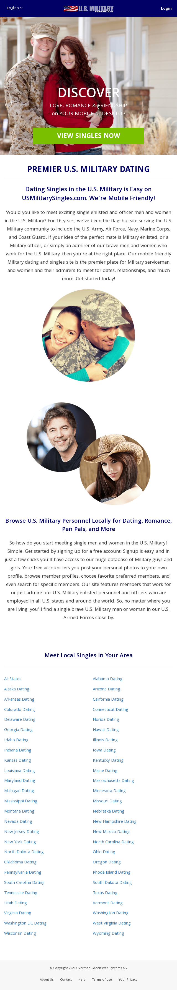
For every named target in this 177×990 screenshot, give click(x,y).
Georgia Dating (18, 730)
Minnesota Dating (109, 791)
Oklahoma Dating (20, 862)
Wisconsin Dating (20, 933)
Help (81, 980)
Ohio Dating (104, 852)
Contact (66, 980)
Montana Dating (19, 811)
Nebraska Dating (108, 811)
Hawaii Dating (106, 730)
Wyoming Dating (108, 933)
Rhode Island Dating (111, 872)
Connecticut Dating (110, 710)
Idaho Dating (16, 740)
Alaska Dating (16, 689)
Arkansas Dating (19, 699)
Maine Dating (105, 771)
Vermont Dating (108, 903)
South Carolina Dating (24, 883)
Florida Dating (106, 720)
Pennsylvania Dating (22, 872)
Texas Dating (105, 893)
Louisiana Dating (19, 771)
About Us (46, 980)
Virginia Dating (17, 913)
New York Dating (20, 842)
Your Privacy (128, 980)
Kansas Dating (17, 760)
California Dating (108, 699)
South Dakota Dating (112, 883)
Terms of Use (102, 980)
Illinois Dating (105, 740)
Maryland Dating (19, 781)
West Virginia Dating (112, 923)
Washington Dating (111, 913)
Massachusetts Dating (113, 781)
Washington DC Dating (25, 923)
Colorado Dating (19, 710)
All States (12, 679)
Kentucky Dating (108, 760)
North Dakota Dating (24, 852)
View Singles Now (88, 136)
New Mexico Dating (111, 832)
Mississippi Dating (20, 801)
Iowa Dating (104, 750)
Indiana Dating (17, 750)
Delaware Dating (19, 720)
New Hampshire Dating (115, 822)
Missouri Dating (107, 801)
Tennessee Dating (20, 893)
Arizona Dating (106, 689)
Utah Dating (15, 903)
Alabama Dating (107, 679)
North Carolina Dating (113, 842)
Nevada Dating (18, 822)
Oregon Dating (107, 862)
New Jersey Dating (21, 832)
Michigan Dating (19, 791)
